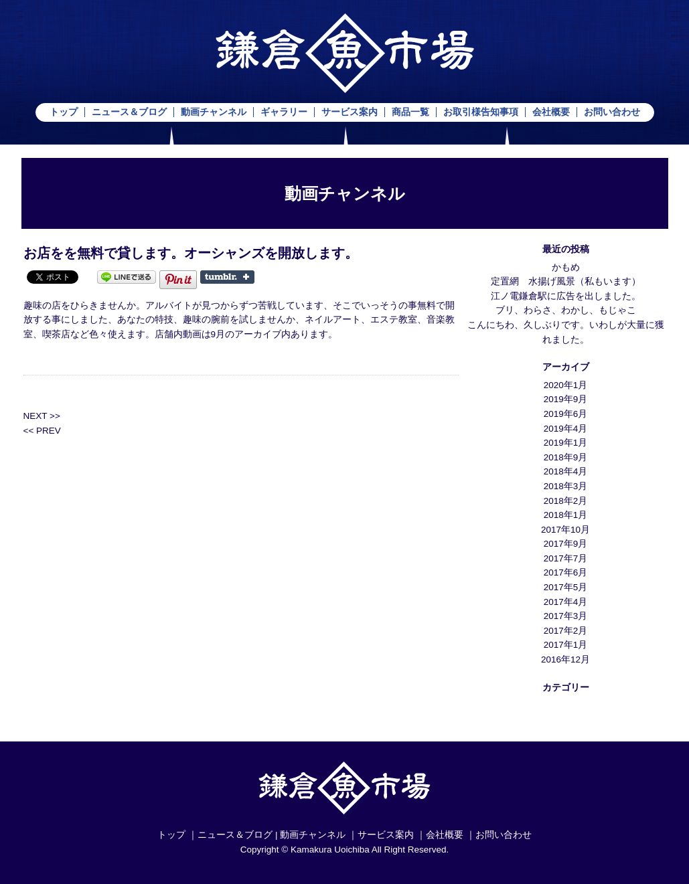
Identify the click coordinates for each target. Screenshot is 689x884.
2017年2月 (566, 631)
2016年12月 (565, 659)
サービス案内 (349, 112)
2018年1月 (566, 515)
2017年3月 (566, 616)
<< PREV (42, 431)
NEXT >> (41, 416)
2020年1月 (566, 385)
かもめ (566, 267)
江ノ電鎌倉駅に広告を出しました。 (566, 296)
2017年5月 (566, 587)
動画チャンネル (213, 112)
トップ (64, 112)
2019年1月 (566, 443)
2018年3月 (566, 486)
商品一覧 (410, 112)
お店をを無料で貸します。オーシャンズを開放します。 (190, 253)
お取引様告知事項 (480, 112)
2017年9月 (566, 544)
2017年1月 (566, 645)
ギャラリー (283, 112)
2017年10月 (565, 530)
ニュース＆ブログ (129, 112)
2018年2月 (566, 501)
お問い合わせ (612, 112)
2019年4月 (566, 429)
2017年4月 (566, 602)
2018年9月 (566, 457)
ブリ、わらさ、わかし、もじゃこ (565, 310)
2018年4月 (566, 471)
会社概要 (551, 112)
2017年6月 (566, 572)
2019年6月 (566, 414)
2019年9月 (566, 399)
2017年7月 (566, 558)
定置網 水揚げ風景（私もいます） (566, 281)
